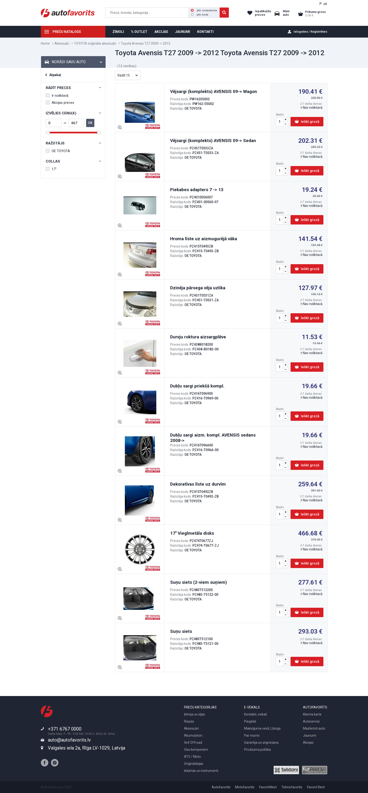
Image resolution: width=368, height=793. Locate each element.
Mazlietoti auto (314, 728)
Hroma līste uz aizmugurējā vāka (203, 238)
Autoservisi (311, 721)
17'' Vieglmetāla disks (192, 533)
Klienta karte (312, 714)
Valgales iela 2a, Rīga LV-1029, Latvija (86, 748)
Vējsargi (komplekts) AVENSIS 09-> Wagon (213, 91)
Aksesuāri (61, 43)
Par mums (252, 735)
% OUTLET (139, 32)
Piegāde (250, 721)
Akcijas (308, 742)
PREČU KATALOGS (67, 32)
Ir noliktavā (57, 95)
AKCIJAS (161, 32)
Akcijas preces (60, 103)
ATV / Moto (192, 756)
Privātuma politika (257, 749)
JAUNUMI (182, 32)
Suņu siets (181, 631)
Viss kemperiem (196, 749)
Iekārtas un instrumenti (201, 771)
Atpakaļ (55, 75)
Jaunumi (309, 735)
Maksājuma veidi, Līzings (262, 728)
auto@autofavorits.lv (69, 740)
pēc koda (199, 14)
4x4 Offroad (193, 742)
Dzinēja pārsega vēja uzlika (197, 287)
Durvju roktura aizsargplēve (198, 337)
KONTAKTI (205, 32)
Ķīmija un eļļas (194, 714)
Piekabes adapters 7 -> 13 (196, 189)
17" (51, 169)
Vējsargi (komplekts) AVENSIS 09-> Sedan (213, 140)
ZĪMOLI (118, 32)
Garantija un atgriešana (261, 742)
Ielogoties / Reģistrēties (310, 31)
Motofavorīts (244, 787)
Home (45, 43)
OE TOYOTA (58, 151)
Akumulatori (193, 735)
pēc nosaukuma (204, 10)
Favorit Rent (316, 787)
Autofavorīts (221, 787)
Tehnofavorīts (291, 787)
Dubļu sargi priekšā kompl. (197, 386)
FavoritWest (268, 787)
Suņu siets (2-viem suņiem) (198, 582)
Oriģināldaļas (193, 764)
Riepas (189, 721)
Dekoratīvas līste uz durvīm (198, 484)
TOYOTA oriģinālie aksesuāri (95, 43)
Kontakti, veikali (255, 714)
